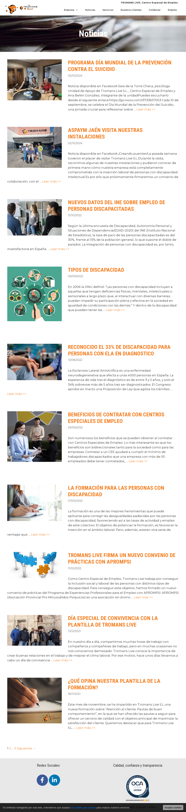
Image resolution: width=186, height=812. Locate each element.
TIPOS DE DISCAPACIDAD (96, 270)
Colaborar (155, 10)
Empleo (172, 10)
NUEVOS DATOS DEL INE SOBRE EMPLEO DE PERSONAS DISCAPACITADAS (116, 205)
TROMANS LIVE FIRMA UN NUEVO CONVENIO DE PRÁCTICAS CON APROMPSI (121, 558)
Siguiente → (26, 748)
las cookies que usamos (83, 807)
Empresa (73, 10)
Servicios (107, 10)
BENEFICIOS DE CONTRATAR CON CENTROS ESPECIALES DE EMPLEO (116, 417)
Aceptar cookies (173, 807)
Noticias (90, 10)
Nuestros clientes (131, 10)
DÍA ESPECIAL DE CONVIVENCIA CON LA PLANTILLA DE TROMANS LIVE (113, 621)
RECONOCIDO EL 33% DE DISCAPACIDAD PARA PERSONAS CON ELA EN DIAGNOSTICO (119, 350)
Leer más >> (145, 109)
